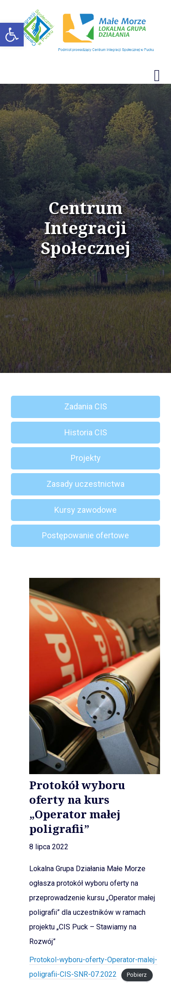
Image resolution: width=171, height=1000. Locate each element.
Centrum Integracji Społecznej (85, 228)
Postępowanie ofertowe (85, 535)
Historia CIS (85, 432)
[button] (12, 34)
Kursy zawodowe (85, 510)
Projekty (86, 458)
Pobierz (137, 974)
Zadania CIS (85, 406)
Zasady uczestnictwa (85, 484)
